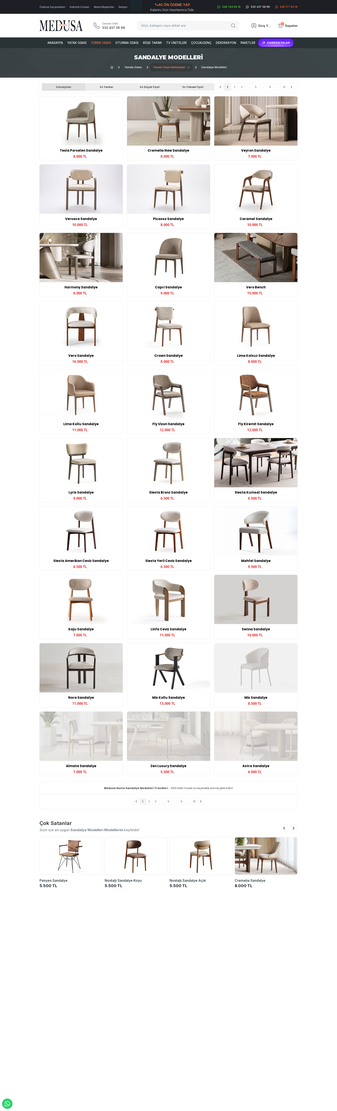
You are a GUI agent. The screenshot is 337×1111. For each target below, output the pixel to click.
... (249, 87)
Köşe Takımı (152, 43)
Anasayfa (55, 43)
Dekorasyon (226, 43)
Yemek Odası (101, 43)
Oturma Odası (127, 43)
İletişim (123, 7)
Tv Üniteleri (176, 43)
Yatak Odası (77, 43)
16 (284, 87)
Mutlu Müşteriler (104, 7)
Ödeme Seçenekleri (52, 7)
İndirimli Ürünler (80, 7)
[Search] (233, 25)
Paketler (247, 43)
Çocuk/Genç (201, 43)
